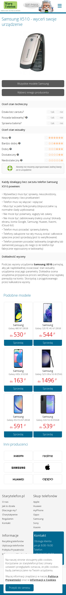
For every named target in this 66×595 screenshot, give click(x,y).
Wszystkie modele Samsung (33, 83)
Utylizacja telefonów (13, 545)
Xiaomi (36, 527)
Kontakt (6, 523)
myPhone (38, 510)
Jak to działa (8, 506)
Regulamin (7, 518)
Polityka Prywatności (13, 549)
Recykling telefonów (13, 541)
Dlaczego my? (9, 510)
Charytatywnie (10, 514)
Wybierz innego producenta (33, 92)
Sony (36, 523)
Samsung (38, 518)
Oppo (36, 514)
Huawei (37, 506)
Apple (36, 501)
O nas (5, 501)
